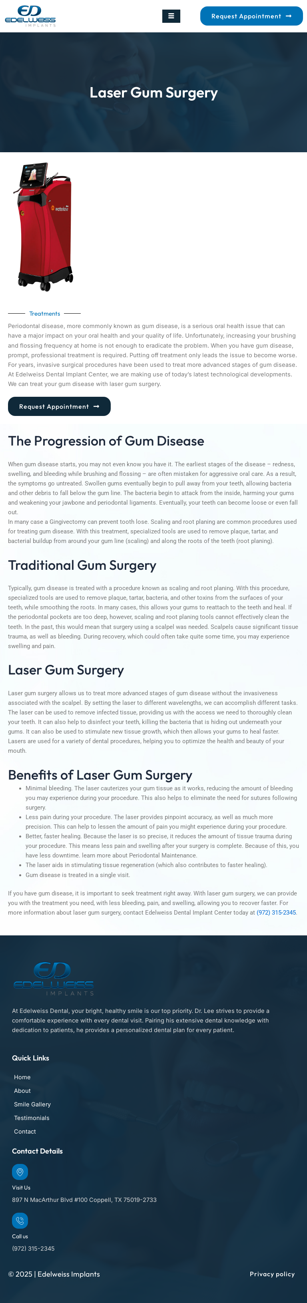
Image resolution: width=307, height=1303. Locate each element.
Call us (20, 1236)
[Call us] (20, 1221)
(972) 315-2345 (276, 912)
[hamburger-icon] (171, 16)
